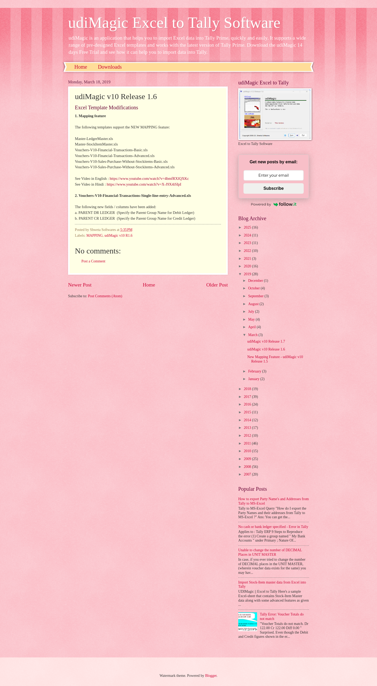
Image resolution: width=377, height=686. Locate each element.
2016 (248, 404)
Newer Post (80, 285)
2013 (248, 428)
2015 (248, 412)
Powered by (273, 204)
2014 (248, 420)
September (256, 296)
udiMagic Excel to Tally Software (174, 22)
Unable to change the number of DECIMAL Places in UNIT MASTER (270, 552)
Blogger (211, 676)
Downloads (110, 67)
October (254, 288)
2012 (248, 435)
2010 (248, 451)
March (253, 335)
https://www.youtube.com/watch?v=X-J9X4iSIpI (144, 184)
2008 (248, 467)
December (256, 281)
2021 (248, 259)
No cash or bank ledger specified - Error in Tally (273, 527)
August (253, 304)
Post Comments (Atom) (105, 296)
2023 (248, 243)
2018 (248, 389)
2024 (248, 235)
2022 (248, 251)
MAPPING (94, 235)
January (254, 379)
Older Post (217, 285)
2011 (248, 443)
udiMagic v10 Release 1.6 (266, 349)
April (252, 327)
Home (80, 67)
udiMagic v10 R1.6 (118, 235)
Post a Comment (93, 261)
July (251, 312)
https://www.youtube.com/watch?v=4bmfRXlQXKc (149, 178)
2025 (248, 227)
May (252, 319)
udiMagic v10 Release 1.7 (266, 341)
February (255, 371)
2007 (248, 474)
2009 (248, 459)
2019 (248, 274)
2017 (248, 397)
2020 (248, 266)
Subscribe (273, 188)
